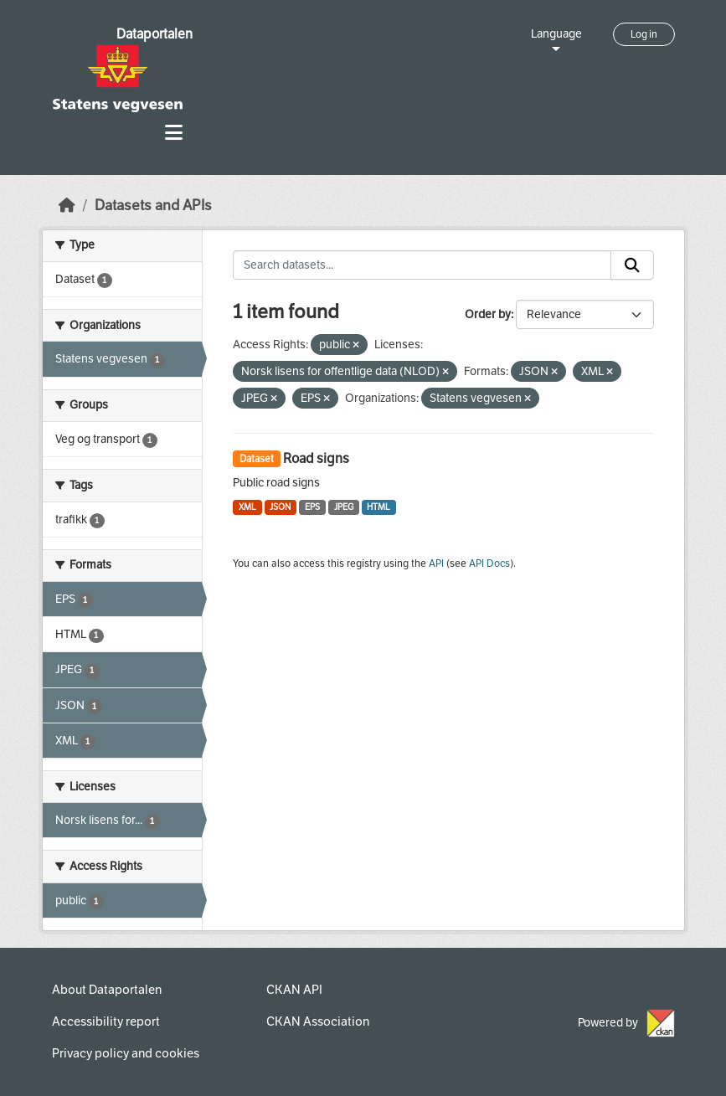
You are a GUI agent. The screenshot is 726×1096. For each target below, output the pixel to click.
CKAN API (294, 989)
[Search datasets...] (422, 265)
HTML (378, 507)
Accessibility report (106, 1021)
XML (247, 507)
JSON (280, 507)
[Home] (67, 205)
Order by (488, 314)
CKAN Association (317, 1021)
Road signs (316, 458)
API (436, 563)
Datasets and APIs (153, 205)
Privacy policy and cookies (125, 1053)
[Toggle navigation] (174, 133)
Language (556, 34)
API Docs (489, 563)
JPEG (343, 507)
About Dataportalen (107, 989)
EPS (312, 507)
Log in (644, 34)
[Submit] (632, 265)
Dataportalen (154, 34)
